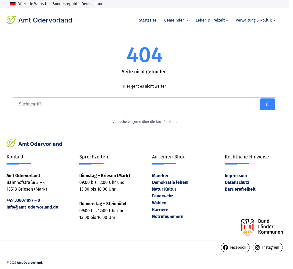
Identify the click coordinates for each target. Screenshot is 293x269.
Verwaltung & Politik (254, 20)
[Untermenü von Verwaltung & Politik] (274, 20)
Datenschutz (237, 182)
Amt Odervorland (45, 20)
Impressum (236, 175)
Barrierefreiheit (240, 189)
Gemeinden (174, 20)
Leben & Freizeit (210, 20)
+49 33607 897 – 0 (23, 200)
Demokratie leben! (170, 182)
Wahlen (159, 203)
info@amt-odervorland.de (32, 207)
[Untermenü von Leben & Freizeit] (227, 20)
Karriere (160, 209)
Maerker (160, 175)
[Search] (267, 104)
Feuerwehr (162, 196)
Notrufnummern (167, 216)
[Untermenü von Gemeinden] (187, 20)
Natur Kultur (164, 189)
